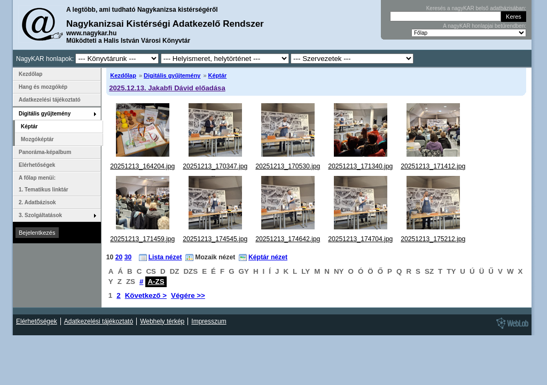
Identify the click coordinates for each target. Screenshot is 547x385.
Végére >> (188, 295)
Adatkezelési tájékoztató (50, 100)
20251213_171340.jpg (360, 166)
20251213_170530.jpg (287, 166)
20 (119, 257)
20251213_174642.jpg (287, 239)
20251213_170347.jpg (215, 166)
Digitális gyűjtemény (172, 75)
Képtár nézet (267, 257)
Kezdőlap (123, 75)
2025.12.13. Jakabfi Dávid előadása (167, 88)
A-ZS (155, 282)
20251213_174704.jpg (360, 239)
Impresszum (208, 321)
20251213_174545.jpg (215, 239)
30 (128, 257)
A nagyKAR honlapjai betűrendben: (484, 26)
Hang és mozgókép (43, 87)
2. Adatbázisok (37, 202)
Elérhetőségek (37, 165)
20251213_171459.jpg (142, 239)
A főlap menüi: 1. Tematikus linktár (43, 183)
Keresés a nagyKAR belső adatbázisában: (476, 8)
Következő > (146, 295)
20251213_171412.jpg (433, 166)
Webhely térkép (162, 321)
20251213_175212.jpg (433, 239)
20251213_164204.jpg (142, 166)
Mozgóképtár (37, 139)
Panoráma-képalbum (45, 152)
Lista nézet (165, 257)
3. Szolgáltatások (40, 215)
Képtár (217, 75)
